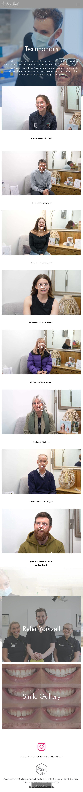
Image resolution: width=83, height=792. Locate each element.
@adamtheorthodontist (47, 757)
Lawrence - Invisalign (41, 501)
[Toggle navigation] (79, 4)
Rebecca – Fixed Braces (41, 322)
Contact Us (41, 785)
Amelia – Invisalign (41, 262)
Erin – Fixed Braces (41, 138)
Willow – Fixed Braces (41, 382)
